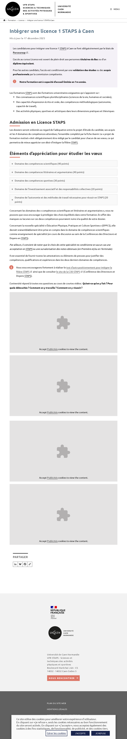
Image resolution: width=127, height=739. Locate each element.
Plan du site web (56, 703)
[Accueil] (4, 20)
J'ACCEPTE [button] (80, 733)
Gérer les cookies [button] (56, 733)
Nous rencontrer (62, 678)
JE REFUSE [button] (100, 733)
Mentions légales (57, 709)
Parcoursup (19, 52)
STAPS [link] (63, 48)
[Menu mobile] (115, 9)
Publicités (52, 349)
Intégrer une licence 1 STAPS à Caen (40, 20)
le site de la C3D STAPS (68, 271)
